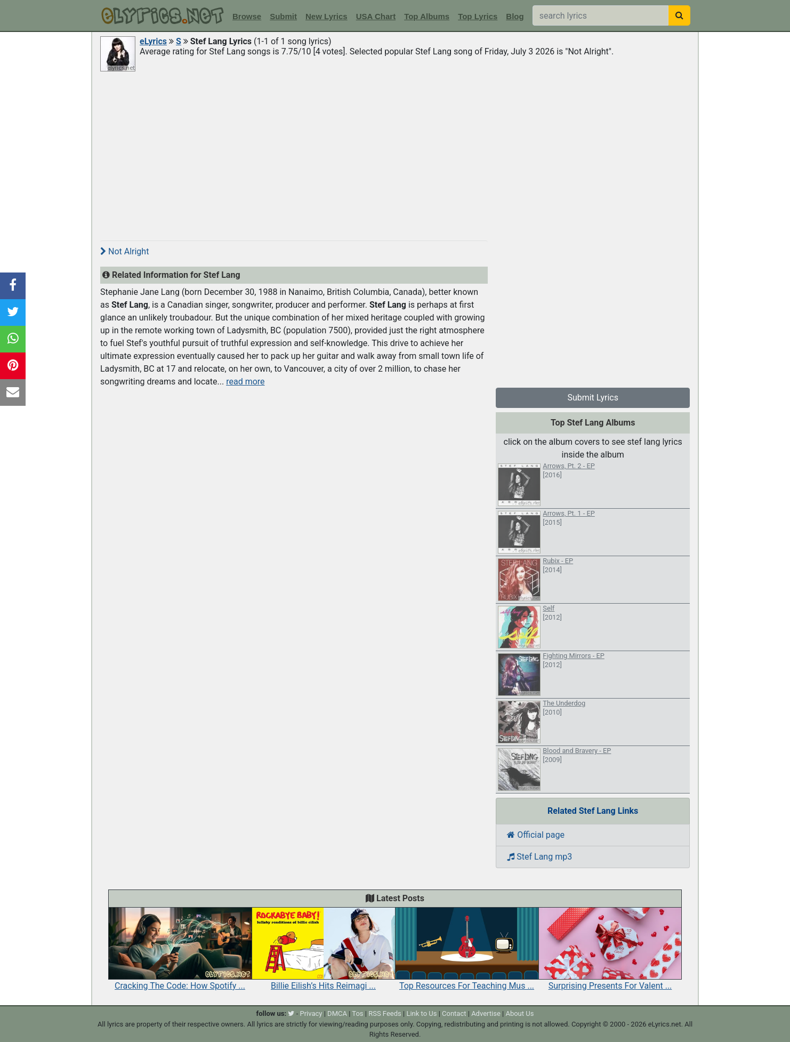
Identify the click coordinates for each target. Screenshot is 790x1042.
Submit (283, 16)
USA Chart (376, 16)
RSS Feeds (384, 1013)
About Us (519, 1013)
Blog (514, 16)
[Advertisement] (395, 153)
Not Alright (124, 251)
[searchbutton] (679, 15)
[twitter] (291, 1013)
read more (245, 381)
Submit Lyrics (592, 397)
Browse (246, 16)
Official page (536, 835)
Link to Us (421, 1013)
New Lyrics (326, 16)
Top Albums (426, 16)
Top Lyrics (477, 16)
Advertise (486, 1013)
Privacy (311, 1013)
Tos (357, 1013)
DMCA (337, 1013)
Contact (454, 1013)
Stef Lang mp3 (539, 857)
